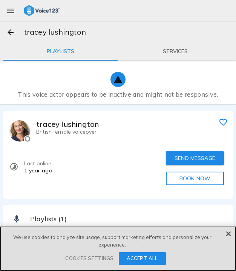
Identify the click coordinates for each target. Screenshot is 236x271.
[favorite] (223, 121)
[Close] (228, 234)
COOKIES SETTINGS (89, 258)
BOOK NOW (194, 178)
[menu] (10, 10)
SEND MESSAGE (195, 158)
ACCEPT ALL (142, 258)
